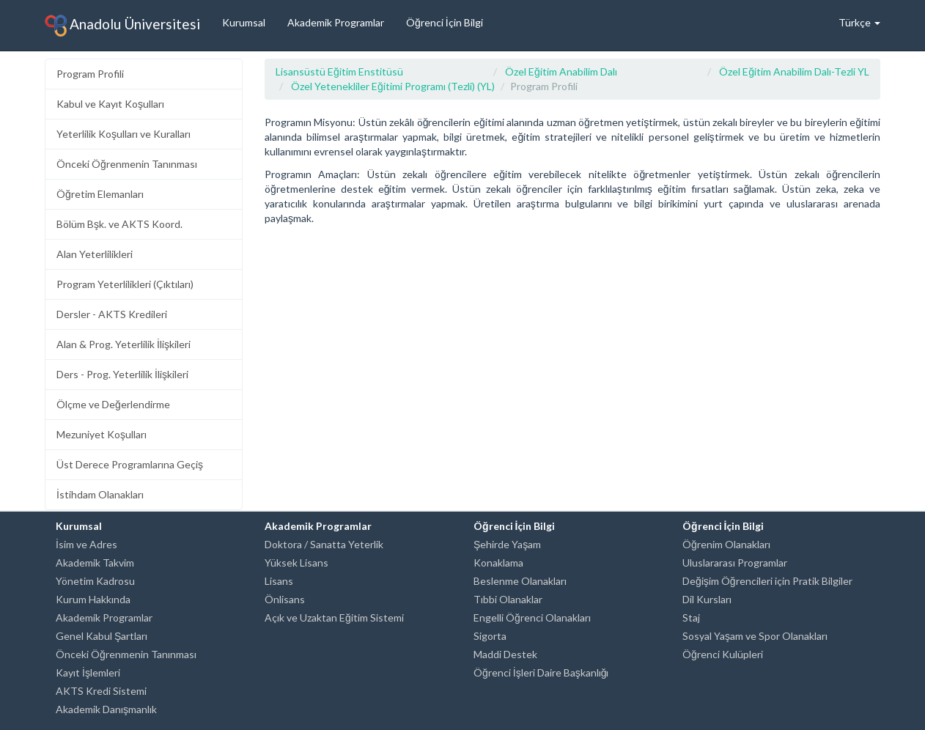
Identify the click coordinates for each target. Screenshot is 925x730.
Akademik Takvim (95, 562)
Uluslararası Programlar (734, 562)
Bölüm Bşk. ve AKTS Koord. (119, 224)
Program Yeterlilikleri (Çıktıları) (125, 284)
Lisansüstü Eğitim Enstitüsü (339, 71)
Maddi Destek (505, 654)
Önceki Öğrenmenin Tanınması (126, 164)
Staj (691, 617)
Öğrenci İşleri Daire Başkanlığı (540, 672)
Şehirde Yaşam (507, 544)
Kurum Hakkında (93, 599)
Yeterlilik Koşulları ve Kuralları (123, 134)
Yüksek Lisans (296, 562)
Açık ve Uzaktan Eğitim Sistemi (334, 617)
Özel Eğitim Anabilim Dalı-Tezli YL (794, 71)
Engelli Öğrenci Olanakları (532, 617)
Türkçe (859, 22)
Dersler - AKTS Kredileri (111, 314)
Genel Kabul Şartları (101, 636)
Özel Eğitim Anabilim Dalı (561, 71)
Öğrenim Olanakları (726, 544)
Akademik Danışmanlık (106, 709)
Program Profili (90, 73)
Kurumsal (243, 22)
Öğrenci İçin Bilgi (444, 22)
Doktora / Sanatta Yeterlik (324, 544)
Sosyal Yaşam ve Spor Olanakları (755, 636)
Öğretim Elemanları (100, 194)
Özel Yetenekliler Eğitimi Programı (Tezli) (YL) (393, 86)
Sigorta (489, 636)
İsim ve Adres (86, 544)
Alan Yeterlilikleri (94, 254)
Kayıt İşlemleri (88, 672)
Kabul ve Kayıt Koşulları (110, 103)
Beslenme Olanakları (520, 581)
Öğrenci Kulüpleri (722, 654)
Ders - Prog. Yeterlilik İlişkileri (122, 374)
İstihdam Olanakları (100, 494)
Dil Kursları (706, 599)
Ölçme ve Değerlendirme (113, 404)
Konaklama (498, 562)
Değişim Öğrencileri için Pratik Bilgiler (767, 581)
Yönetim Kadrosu (95, 581)
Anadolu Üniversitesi (122, 26)
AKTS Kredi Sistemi (101, 691)
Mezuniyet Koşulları (101, 434)
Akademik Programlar (335, 22)
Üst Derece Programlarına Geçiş (129, 464)
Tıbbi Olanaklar (507, 599)
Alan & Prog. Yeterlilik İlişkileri (123, 344)
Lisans (279, 581)
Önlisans (285, 599)
